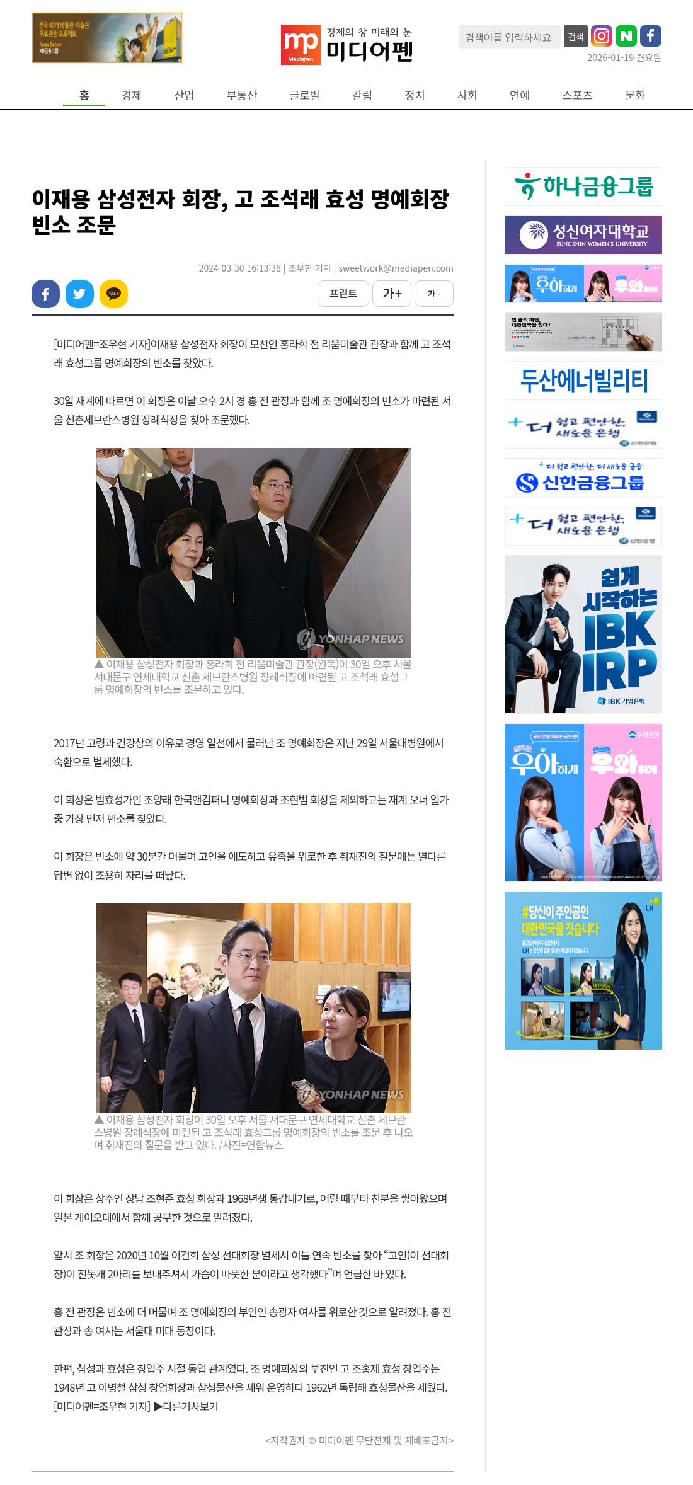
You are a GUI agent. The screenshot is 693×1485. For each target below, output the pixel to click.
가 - (434, 293)
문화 (635, 95)
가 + (392, 293)
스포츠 (578, 95)
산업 (184, 95)
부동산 (242, 95)
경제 (132, 95)
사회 (467, 95)
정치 (414, 95)
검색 (576, 36)
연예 (520, 95)
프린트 (343, 293)
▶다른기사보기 (185, 1406)
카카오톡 (114, 294)
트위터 (80, 294)
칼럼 (362, 95)
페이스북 (46, 294)
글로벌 (304, 95)
